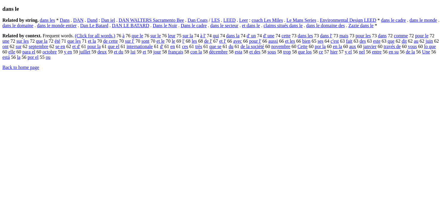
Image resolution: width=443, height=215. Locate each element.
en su (394, 51)
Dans (65, 20)
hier (334, 51)
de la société (252, 46)
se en (60, 46)
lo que (430, 46)
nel (362, 51)
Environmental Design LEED (348, 20)
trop (287, 51)
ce (321, 51)
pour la (94, 46)
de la (410, 51)
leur (171, 35)
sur (18, 46)
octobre (49, 51)
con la (196, 51)
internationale (139, 46)
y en (68, 51)
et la (92, 41)
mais (343, 35)
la (19, 57)
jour (157, 51)
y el (348, 51)
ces (185, 46)
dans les (47, 20)
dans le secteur (224, 25)
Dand (92, 20)
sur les (22, 41)
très (198, 46)
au (416, 41)
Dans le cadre (194, 25)
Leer (243, 20)
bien (306, 41)
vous (412, 46)
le (173, 41)
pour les (363, 35)
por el (32, 57)
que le (137, 35)
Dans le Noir (165, 25)
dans (382, 35)
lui (132, 51)
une (5, 41)
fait (349, 41)
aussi (273, 41)
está (6, 57)
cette (286, 35)
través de (392, 46)
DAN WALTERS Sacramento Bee (151, 20)
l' (183, 41)
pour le (421, 35)
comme (401, 35)
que (391, 41)
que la (41, 41)
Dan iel (108, 20)
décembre (218, 51)
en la (337, 46)
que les (74, 41)
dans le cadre (393, 20)
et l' (222, 41)
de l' (208, 41)
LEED (229, 20)
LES (215, 20)
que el (114, 46)
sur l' (129, 41)
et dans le (251, 25)
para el (28, 51)
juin (429, 41)
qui (216, 35)
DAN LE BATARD (130, 25)
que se (215, 46)
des (362, 41)
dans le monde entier (57, 25)
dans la (233, 35)
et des (254, 51)
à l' (203, 35)
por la (320, 46)
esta (238, 51)
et (144, 51)
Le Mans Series (301, 20)
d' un (251, 35)
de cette (110, 41)
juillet (84, 51)
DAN (78, 20)
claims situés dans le (282, 25)
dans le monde (423, 20)
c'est (335, 41)
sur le (155, 35)
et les (290, 41)
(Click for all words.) (95, 35)
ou (48, 57)
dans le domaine (17, 25)
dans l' (326, 35)
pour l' (255, 41)
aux (352, 46)
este (376, 41)
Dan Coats (198, 20)
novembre (280, 46)
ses (320, 41)
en (172, 46)
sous (272, 51)
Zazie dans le (360, 25)
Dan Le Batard (94, 25)
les (194, 41)
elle (11, 51)
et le (161, 41)
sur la (188, 35)
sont (145, 41)
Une (426, 51)
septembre (38, 46)
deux (102, 51)
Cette (302, 46)
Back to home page (20, 67)
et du (119, 51)
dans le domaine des (325, 25)
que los (305, 51)
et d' (76, 46)
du (231, 46)
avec (237, 41)
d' (161, 46)
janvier (369, 46)
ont (5, 46)
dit (404, 41)
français (175, 51)
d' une (268, 35)
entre (377, 51)
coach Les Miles (267, 20)
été (57, 41)
